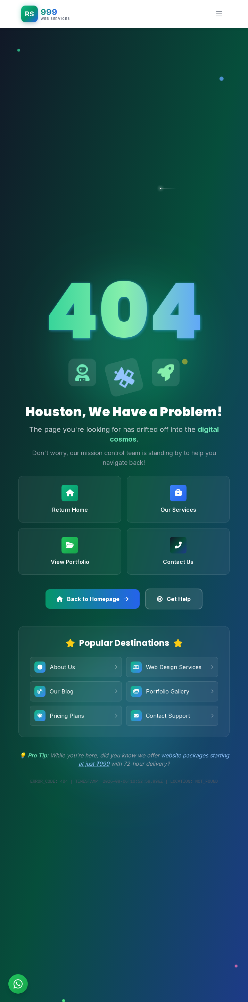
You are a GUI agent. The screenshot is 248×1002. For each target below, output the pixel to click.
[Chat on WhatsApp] (18, 984)
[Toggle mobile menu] (219, 14)
